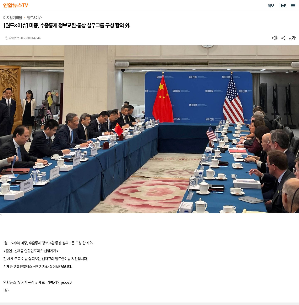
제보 (271, 6)
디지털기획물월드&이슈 (22, 18)
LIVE (282, 6)
